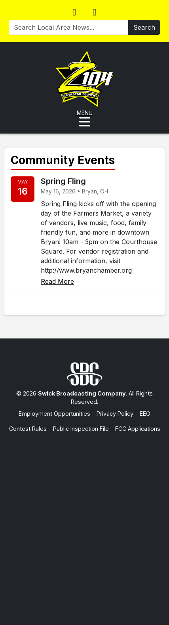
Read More (57, 281)
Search (144, 27)
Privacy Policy (115, 413)
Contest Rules (28, 428)
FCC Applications (137, 428)
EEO (145, 413)
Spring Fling (63, 181)
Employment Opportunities (54, 413)
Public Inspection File (81, 428)
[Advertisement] (84, 521)
